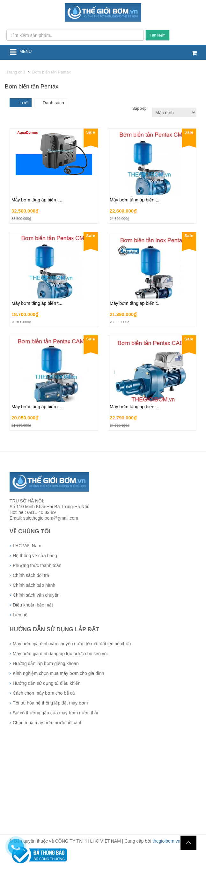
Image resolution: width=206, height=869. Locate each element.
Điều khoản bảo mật (33, 604)
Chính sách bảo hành (34, 585)
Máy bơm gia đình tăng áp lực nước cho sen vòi (60, 653)
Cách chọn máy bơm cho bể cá (44, 693)
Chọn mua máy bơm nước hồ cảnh (47, 722)
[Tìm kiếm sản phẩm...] (75, 35)
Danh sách (53, 102)
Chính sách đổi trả (31, 575)
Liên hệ (20, 614)
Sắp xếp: (140, 108)
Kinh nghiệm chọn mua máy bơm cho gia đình (58, 673)
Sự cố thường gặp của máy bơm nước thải (55, 712)
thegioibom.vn (166, 841)
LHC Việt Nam (27, 545)
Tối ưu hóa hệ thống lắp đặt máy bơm (50, 702)
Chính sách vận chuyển (36, 595)
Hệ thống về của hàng (35, 555)
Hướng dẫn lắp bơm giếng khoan (46, 663)
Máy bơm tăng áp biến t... (36, 199)
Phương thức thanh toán (37, 565)
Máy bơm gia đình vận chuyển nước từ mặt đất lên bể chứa (72, 643)
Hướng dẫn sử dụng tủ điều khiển (46, 683)
